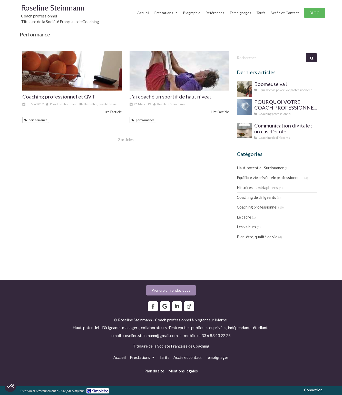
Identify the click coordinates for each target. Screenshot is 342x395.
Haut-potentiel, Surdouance (260, 167)
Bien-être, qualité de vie (257, 236)
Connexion (313, 390)
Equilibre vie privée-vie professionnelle (270, 177)
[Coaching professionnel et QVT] (72, 71)
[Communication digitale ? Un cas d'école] (244, 130)
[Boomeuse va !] (244, 89)
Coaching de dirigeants (256, 197)
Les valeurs (246, 226)
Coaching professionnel (257, 207)
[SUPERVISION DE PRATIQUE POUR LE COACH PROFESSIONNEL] (244, 107)
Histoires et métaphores (257, 187)
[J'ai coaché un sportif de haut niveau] (179, 71)
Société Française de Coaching (183, 346)
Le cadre (244, 217)
